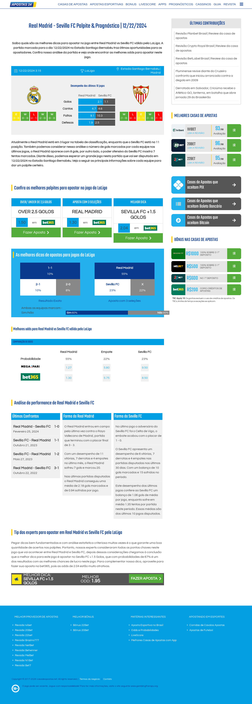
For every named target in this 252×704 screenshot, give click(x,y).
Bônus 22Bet (81, 625)
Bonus (131, 4)
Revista (230, 4)
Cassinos (203, 4)
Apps (162, 4)
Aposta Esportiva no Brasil (147, 625)
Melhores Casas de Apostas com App (154, 640)
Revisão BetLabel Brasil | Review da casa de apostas (206, 61)
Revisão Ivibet (23, 625)
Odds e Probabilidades (145, 630)
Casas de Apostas (72, 4)
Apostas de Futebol (201, 630)
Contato (107, 679)
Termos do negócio (90, 679)
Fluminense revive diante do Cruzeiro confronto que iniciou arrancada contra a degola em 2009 (204, 76)
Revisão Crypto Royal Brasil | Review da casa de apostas (207, 49)
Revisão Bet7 (23, 665)
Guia (217, 4)
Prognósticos (181, 4)
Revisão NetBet (24, 645)
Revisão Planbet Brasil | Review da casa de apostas (205, 36)
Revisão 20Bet (24, 630)
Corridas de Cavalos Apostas (207, 625)
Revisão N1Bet (24, 660)
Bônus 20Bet (81, 630)
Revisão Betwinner (26, 650)
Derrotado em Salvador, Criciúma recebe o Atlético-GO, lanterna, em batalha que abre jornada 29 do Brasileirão (206, 94)
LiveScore (147, 4)
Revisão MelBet (24, 655)
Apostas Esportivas (106, 4)
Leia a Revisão (195, 134)
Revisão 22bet (23, 635)
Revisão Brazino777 (27, 640)
